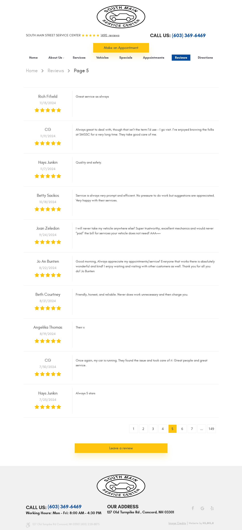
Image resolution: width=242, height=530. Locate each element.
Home (33, 57)
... (201, 429)
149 (211, 429)
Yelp (212, 508)
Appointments (153, 57)
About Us (55, 57)
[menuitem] (33, 58)
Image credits (177, 523)
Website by (202, 523)
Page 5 (81, 71)
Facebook (193, 508)
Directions (205, 57)
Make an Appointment (121, 48)
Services (79, 57)
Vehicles (102, 57)
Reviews (181, 57)
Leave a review (121, 448)
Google (202, 508)
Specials (125, 57)
